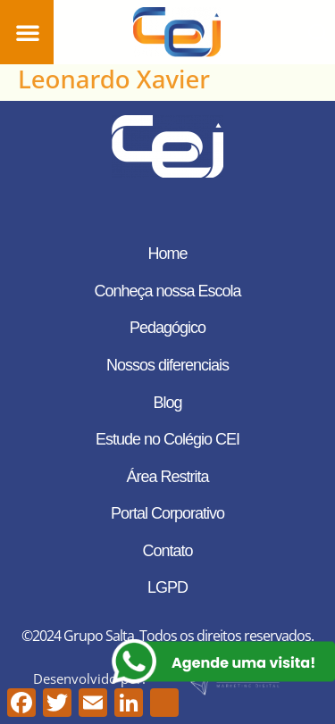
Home (167, 253)
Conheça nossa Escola (167, 291)
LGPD (167, 587)
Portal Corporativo (167, 513)
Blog (167, 403)
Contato (167, 551)
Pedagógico (167, 328)
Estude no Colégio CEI (167, 439)
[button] (27, 32)
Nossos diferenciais (167, 365)
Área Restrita (167, 477)
